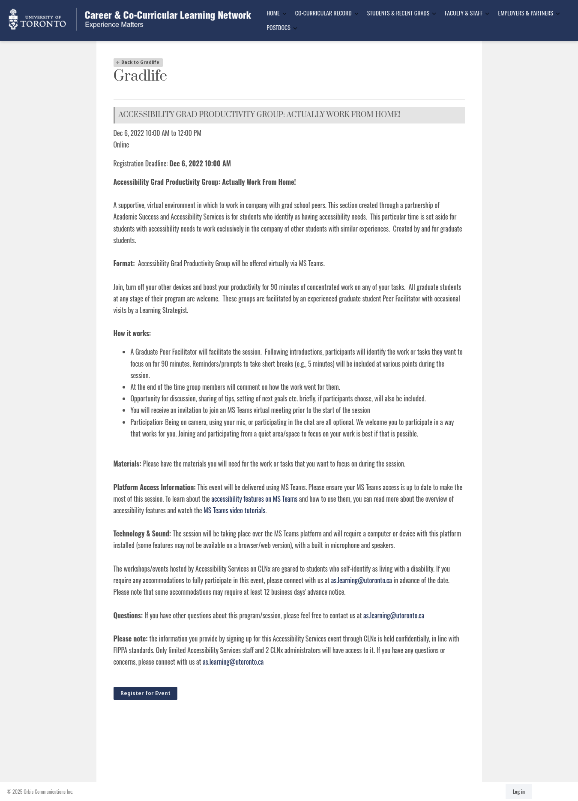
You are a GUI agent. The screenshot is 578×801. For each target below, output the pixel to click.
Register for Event (145, 693)
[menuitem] (274, 13)
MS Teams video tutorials (234, 510)
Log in (518, 791)
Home (273, 12)
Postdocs (278, 27)
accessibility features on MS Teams (254, 499)
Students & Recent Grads (398, 12)
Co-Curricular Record (323, 12)
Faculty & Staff (463, 12)
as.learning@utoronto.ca (361, 580)
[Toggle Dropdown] (284, 13)
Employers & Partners (525, 12)
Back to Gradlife (137, 62)
